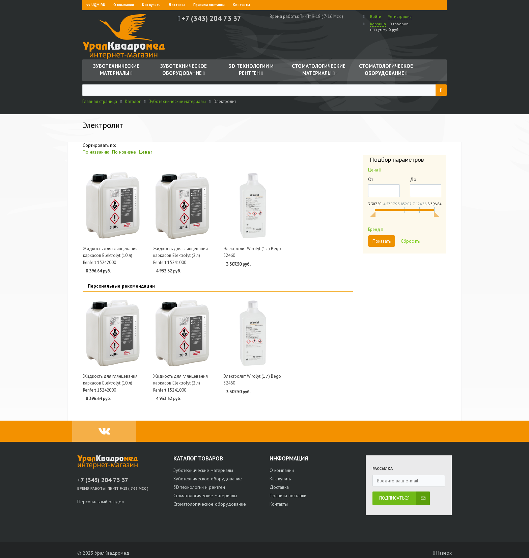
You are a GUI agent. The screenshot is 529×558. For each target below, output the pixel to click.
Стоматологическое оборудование (209, 504)
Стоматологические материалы (205, 496)
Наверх (442, 553)
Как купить (151, 4)
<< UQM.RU (95, 4)
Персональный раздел (100, 502)
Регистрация (400, 16)
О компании (123, 4)
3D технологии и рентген (199, 487)
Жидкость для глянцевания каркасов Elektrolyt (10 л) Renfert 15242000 (110, 255)
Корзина (378, 23)
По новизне (124, 152)
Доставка (177, 4)
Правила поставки (209, 4)
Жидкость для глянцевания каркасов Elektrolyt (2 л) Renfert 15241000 (180, 255)
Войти (375, 16)
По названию (96, 152)
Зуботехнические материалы (203, 470)
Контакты (241, 4)
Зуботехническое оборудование (207, 479)
